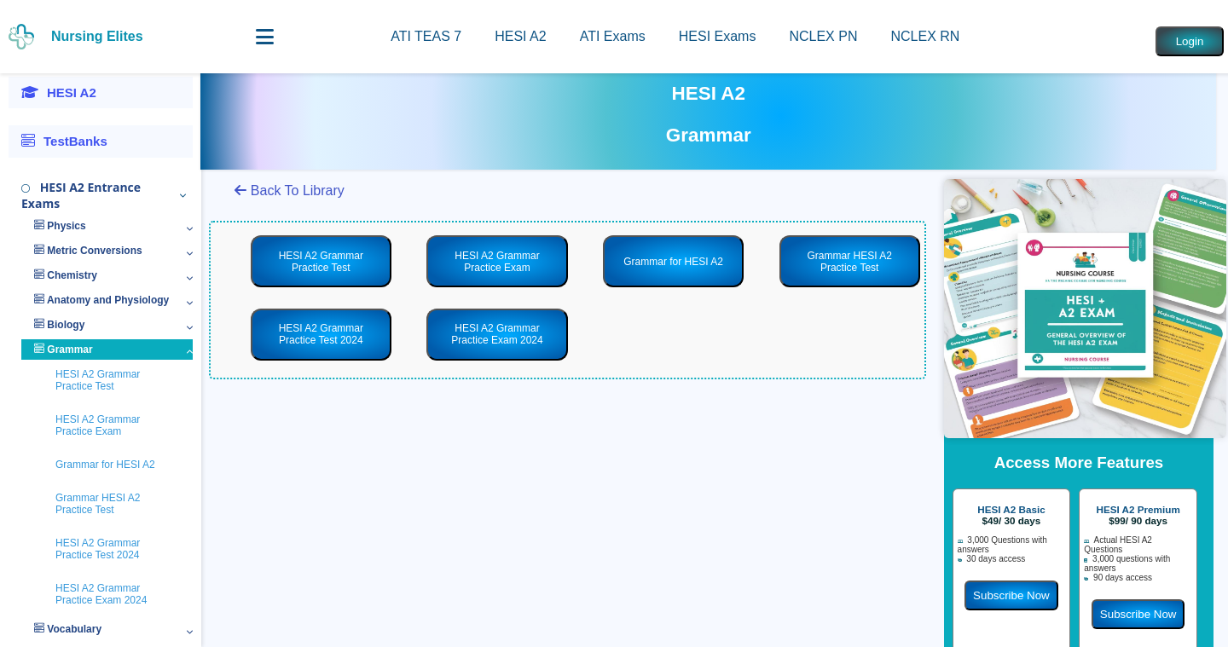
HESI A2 (520, 36)
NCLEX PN (823, 36)
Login (1190, 41)
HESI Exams (717, 36)
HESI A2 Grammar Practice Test (97, 380)
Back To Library (289, 190)
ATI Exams (613, 36)
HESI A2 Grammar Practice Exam (97, 425)
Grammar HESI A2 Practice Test (97, 504)
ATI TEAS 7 (426, 36)
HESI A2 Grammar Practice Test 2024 (97, 549)
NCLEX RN (924, 36)
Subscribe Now (1011, 595)
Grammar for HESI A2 (105, 465)
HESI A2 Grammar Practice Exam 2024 (101, 594)
